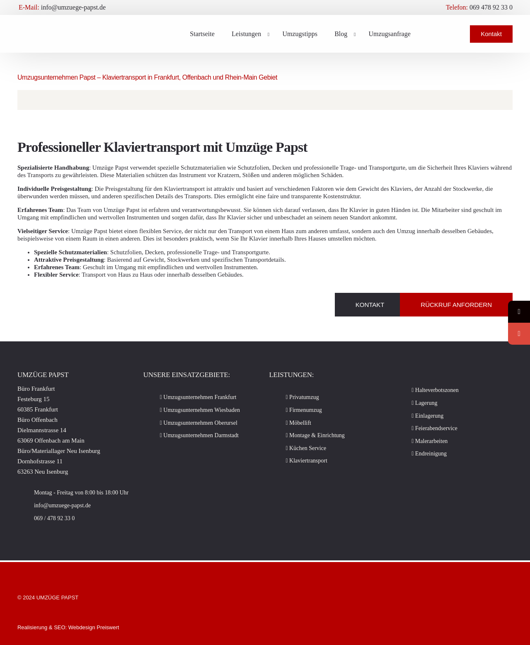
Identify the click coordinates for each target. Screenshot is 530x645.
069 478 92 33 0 (491, 7)
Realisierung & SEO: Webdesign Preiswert (68, 627)
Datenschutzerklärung (73, 579)
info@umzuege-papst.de (73, 7)
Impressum (32, 579)
